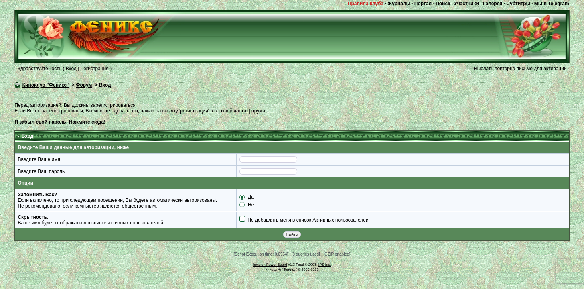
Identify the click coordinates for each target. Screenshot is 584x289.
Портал (423, 3)
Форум (84, 85)
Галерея (492, 3)
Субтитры (518, 3)
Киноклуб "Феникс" (45, 85)
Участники (466, 3)
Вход (71, 68)
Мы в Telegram (551, 3)
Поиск (443, 3)
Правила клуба (365, 3)
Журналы (398, 3)
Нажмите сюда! (87, 122)
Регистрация (95, 68)
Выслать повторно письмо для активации (520, 68)
